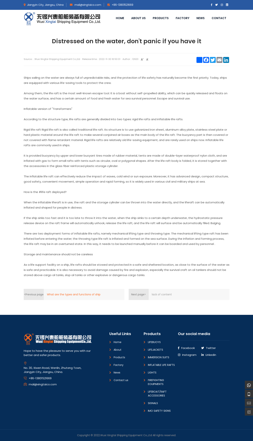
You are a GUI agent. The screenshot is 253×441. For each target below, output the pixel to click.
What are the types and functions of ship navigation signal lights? (73, 296)
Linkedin (208, 355)
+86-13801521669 (120, 5)
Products (161, 18)
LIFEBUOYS (154, 342)
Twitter (208, 348)
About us (138, 18)
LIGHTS (152, 372)
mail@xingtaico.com (85, 5)
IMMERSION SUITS (158, 357)
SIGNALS (153, 403)
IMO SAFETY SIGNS (159, 411)
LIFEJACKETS (155, 350)
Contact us (121, 380)
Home (120, 18)
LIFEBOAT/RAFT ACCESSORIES (157, 393)
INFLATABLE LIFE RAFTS (161, 365)
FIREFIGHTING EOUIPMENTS (156, 382)
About (117, 350)
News (200, 18)
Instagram (187, 355)
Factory (182, 18)
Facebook (186, 348)
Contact (219, 18)
